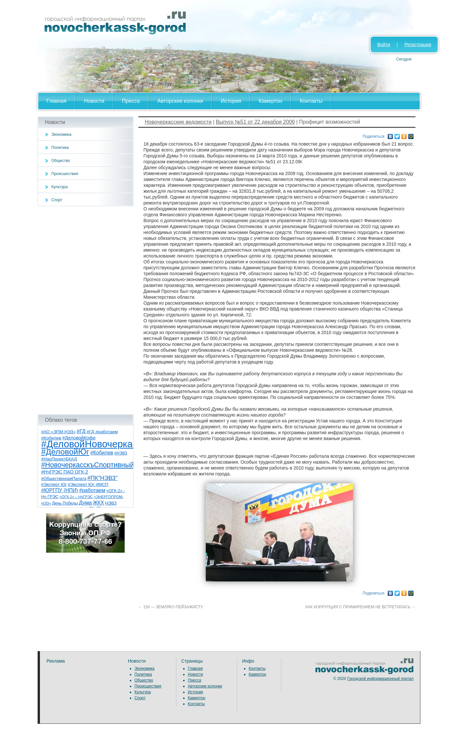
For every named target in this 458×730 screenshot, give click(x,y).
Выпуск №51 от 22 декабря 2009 (255, 122)
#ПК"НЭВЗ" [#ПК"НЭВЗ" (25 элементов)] (102, 478)
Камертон (270, 101)
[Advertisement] (85, 310)
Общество (60, 160)
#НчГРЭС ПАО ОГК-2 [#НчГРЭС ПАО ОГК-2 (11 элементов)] (64, 471)
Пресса (131, 101)
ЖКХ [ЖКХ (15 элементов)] (98, 503)
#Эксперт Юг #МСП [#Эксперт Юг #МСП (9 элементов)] (88, 484)
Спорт (56, 200)
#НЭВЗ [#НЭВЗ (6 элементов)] (120, 453)
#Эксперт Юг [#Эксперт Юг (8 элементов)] (54, 484)
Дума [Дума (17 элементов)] (85, 503)
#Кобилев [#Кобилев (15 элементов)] (101, 452)
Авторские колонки (180, 101)
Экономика (61, 134)
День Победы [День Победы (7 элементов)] (65, 503)
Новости (94, 101)
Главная (56, 101)
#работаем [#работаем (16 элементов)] (92, 490)
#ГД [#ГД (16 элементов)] (81, 431)
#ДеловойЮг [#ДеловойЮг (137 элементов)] (65, 451)
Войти (383, 44)
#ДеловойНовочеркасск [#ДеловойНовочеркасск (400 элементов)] (93, 443)
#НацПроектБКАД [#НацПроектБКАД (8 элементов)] (59, 458)
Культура (59, 187)
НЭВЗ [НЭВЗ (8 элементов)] (110, 503)
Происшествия (64, 173)
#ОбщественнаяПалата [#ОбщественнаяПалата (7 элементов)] (63, 478)
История (231, 101)
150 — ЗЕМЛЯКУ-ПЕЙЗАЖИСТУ (170, 607)
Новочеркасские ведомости (178, 122)
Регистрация (417, 44)
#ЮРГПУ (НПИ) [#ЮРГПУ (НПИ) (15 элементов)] (59, 490)
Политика (60, 147)
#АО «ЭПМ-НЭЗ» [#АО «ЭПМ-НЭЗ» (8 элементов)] (58, 431)
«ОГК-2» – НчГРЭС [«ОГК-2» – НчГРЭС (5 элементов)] (76, 497)
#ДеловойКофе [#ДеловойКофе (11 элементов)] (79, 437)
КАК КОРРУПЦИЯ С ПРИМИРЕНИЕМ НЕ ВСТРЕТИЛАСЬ (360, 607)
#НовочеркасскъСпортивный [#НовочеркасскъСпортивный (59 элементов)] (87, 465)
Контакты (311, 101)
